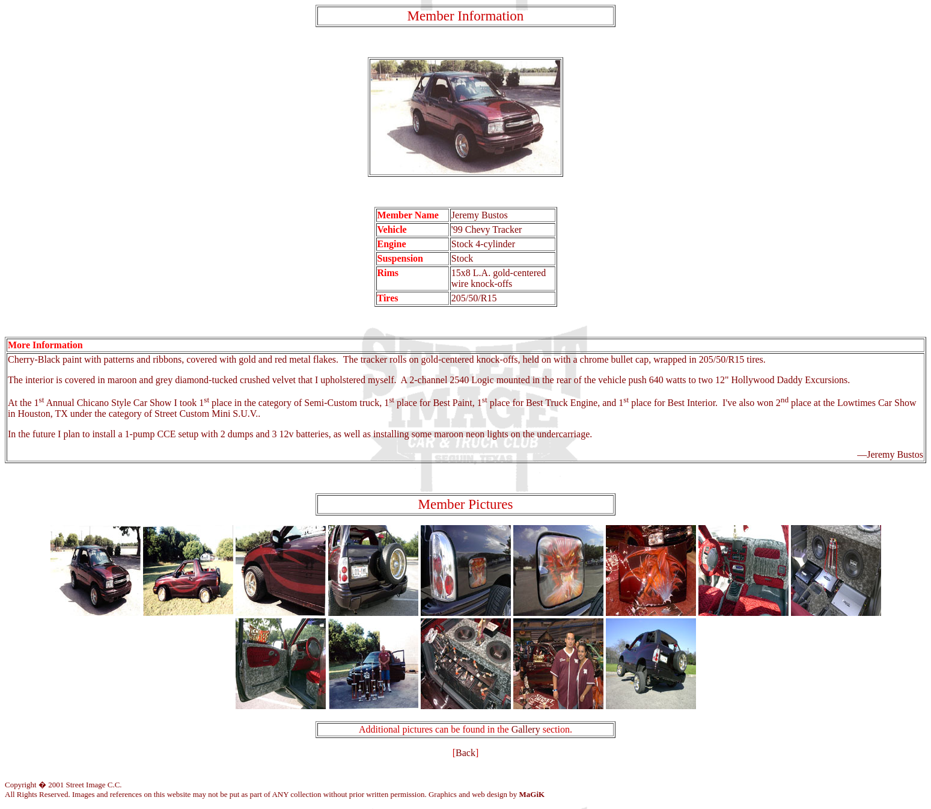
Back (465, 753)
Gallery (525, 729)
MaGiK (532, 794)
